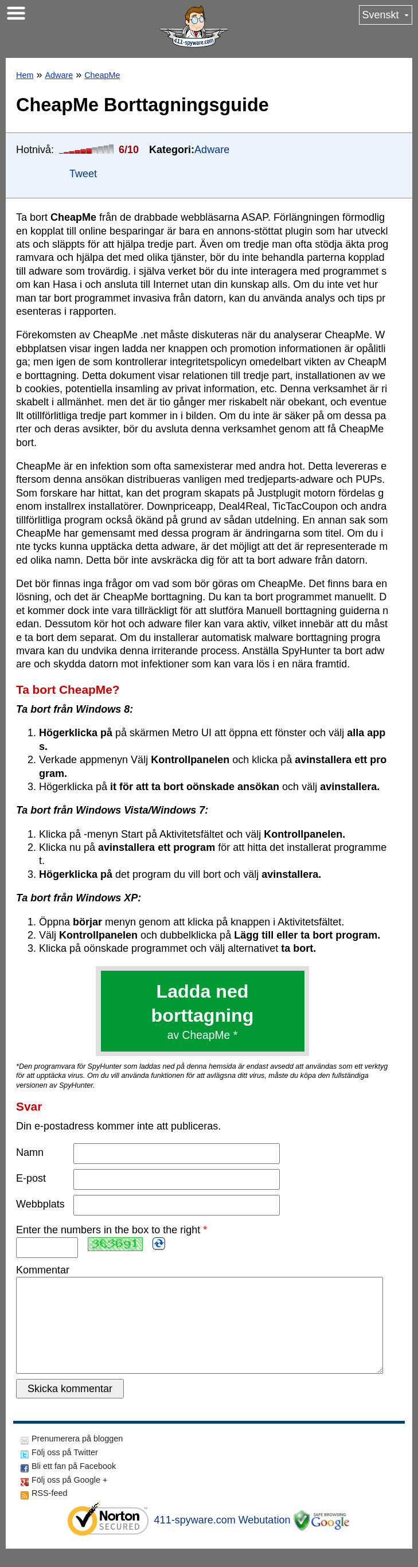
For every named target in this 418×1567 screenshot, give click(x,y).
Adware (59, 75)
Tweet (83, 173)
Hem (24, 75)
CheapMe (102, 75)
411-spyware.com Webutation (222, 1538)
